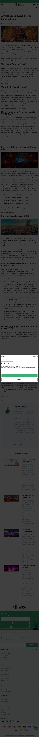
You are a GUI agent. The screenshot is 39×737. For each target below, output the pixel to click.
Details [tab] (19, 359)
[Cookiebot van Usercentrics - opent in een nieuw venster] (31, 356)
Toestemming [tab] (6, 359)
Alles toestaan (19, 375)
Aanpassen (19, 379)
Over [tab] (32, 359)
